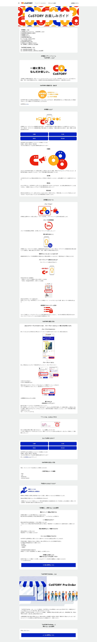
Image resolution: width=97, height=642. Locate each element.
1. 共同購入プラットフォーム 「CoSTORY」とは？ (32, 31)
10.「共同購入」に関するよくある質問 (29, 44)
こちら (27, 104)
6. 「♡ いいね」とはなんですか (28, 38)
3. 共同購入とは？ (25, 34)
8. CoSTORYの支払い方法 (26, 41)
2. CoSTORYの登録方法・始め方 (28, 33)
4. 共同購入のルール (25, 35)
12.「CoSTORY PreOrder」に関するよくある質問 (32, 50)
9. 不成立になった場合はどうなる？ (29, 42)
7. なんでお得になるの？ (26, 40)
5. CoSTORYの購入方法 (26, 37)
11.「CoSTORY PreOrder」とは (28, 49)
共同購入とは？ (28, 457)
